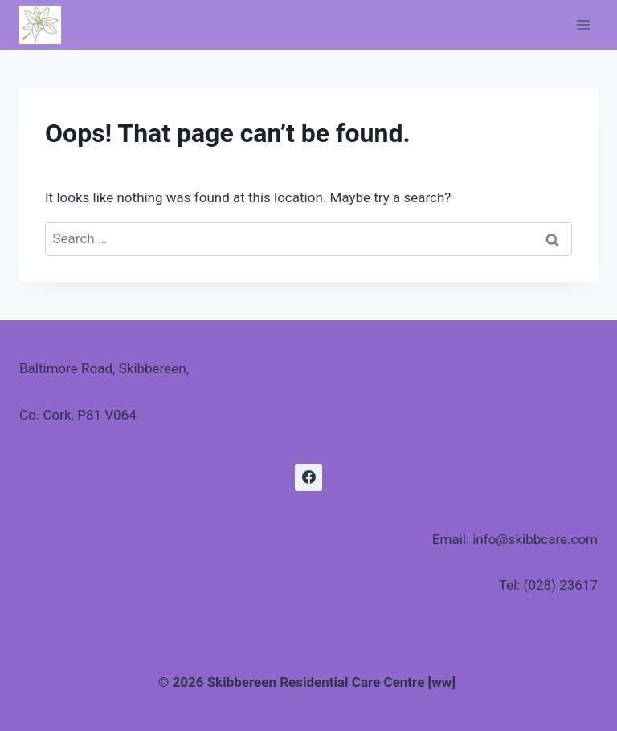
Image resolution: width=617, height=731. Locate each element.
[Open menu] (583, 24)
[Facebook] (308, 477)
